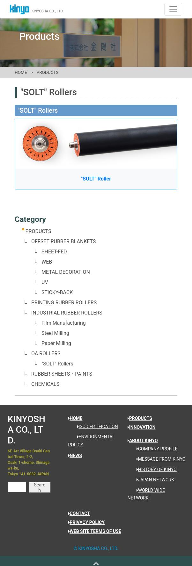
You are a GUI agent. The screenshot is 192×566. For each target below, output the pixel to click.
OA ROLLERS (46, 353)
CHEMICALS (45, 384)
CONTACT (79, 513)
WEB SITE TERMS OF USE (94, 531)
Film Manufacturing (63, 323)
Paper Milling (56, 343)
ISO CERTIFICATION (95, 426)
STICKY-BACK (57, 292)
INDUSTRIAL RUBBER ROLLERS (66, 313)
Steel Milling (55, 333)
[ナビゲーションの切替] (173, 9)
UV (44, 282)
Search (39, 487)
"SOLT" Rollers (57, 364)
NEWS (75, 455)
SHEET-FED (54, 252)
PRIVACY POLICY (86, 522)
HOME (21, 72)
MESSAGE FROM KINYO (159, 459)
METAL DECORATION (65, 272)
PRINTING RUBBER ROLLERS (64, 303)
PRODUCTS (48, 72)
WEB (46, 262)
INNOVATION (142, 427)
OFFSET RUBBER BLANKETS (63, 241)
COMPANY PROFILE (155, 448)
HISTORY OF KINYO (154, 469)
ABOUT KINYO (143, 440)
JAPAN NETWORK (153, 479)
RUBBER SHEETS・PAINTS (61, 374)
